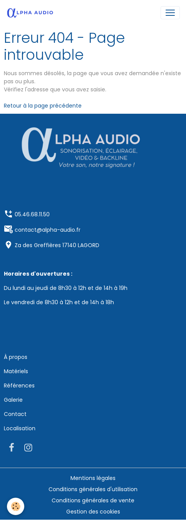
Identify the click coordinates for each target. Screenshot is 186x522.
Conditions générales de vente (93, 500)
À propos (15, 357)
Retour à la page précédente (43, 105)
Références (19, 385)
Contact (15, 414)
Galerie (13, 400)
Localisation (19, 428)
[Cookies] (15, 506)
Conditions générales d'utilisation (93, 489)
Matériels (16, 371)
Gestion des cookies (93, 511)
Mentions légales (93, 478)
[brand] (31, 12)
